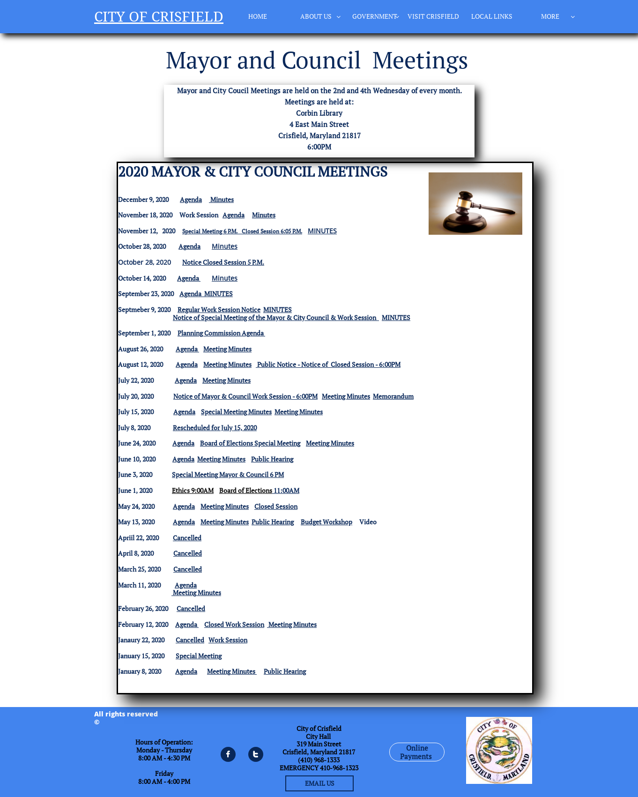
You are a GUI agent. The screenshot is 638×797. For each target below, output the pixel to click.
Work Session (227, 639)
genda (188, 671)
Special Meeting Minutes (236, 411)
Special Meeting (199, 655)
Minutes (222, 199)
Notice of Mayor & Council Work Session (232, 396)
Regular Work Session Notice (219, 309)
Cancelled (187, 553)
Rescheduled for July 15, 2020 (215, 427)
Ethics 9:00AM (193, 490)
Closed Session (275, 506)
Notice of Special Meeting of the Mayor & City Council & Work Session (274, 317)
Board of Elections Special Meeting (250, 443)
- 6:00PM (304, 396)
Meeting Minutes (227, 348)
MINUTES (322, 230)
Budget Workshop (326, 521)
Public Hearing (272, 458)
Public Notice (276, 364)
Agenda (191, 199)
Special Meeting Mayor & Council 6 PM (228, 474)
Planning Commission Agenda (221, 332)
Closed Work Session (234, 624)
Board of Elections (245, 490)
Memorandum (393, 396)
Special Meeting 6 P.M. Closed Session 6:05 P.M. (242, 231)
